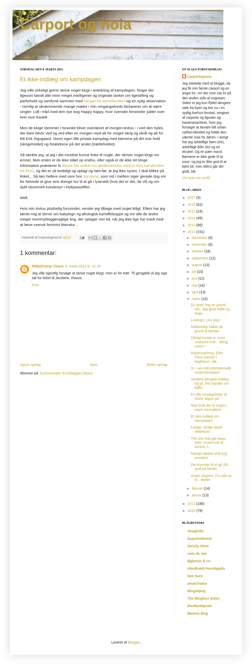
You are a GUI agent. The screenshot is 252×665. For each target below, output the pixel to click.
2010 (192, 511)
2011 (192, 504)
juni (195, 278)
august (197, 265)
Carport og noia (75, 24)
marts (196, 299)
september (200, 258)
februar (198, 488)
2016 (192, 205)
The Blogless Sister (203, 598)
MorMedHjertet (199, 606)
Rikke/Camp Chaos (48, 266)
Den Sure (195, 576)
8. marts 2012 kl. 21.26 (83, 266)
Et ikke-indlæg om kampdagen (60, 79)
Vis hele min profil (196, 178)
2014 (192, 218)
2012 (192, 232)
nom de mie (197, 553)
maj (195, 285)
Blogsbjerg (196, 591)
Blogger (133, 642)
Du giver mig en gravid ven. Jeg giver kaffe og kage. (210, 309)
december (200, 238)
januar (197, 495)
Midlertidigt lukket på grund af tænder (207, 329)
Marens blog (197, 613)
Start (93, 365)
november (200, 244)
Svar (35, 285)
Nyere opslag (30, 365)
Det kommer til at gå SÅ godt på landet (209, 467)
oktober (198, 251)
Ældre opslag (157, 365)
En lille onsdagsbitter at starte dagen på (209, 396)
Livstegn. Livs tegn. (206, 320)
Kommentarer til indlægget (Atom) (66, 373)
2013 (192, 225)
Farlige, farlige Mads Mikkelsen (207, 429)
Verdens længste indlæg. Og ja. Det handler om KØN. (210, 383)
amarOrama (197, 583)
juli (194, 272)
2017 (192, 198)
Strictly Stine (198, 546)
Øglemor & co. (199, 561)
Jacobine (91, 176)
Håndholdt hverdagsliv (206, 568)
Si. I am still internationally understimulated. (211, 370)
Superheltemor (199, 539)
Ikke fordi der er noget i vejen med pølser (209, 407)
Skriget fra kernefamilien (104, 101)
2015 (192, 211)
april (195, 292)
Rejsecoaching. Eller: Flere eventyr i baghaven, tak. (207, 357)
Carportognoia (199, 77)
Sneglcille (195, 531)
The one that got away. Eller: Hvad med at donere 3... (208, 443)
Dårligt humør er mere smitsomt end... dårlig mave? (209, 342)
